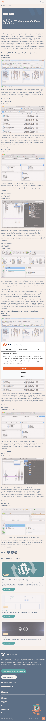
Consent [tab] (8, 349)
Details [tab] (37, 349)
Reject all (23, 376)
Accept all (23, 368)
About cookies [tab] (23, 349)
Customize (23, 372)
